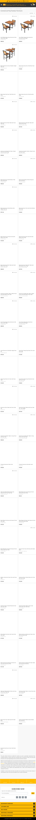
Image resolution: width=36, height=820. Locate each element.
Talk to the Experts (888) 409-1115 (15, 1)
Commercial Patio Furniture (7, 8)
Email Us (22, 782)
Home (2, 8)
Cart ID (31, 782)
